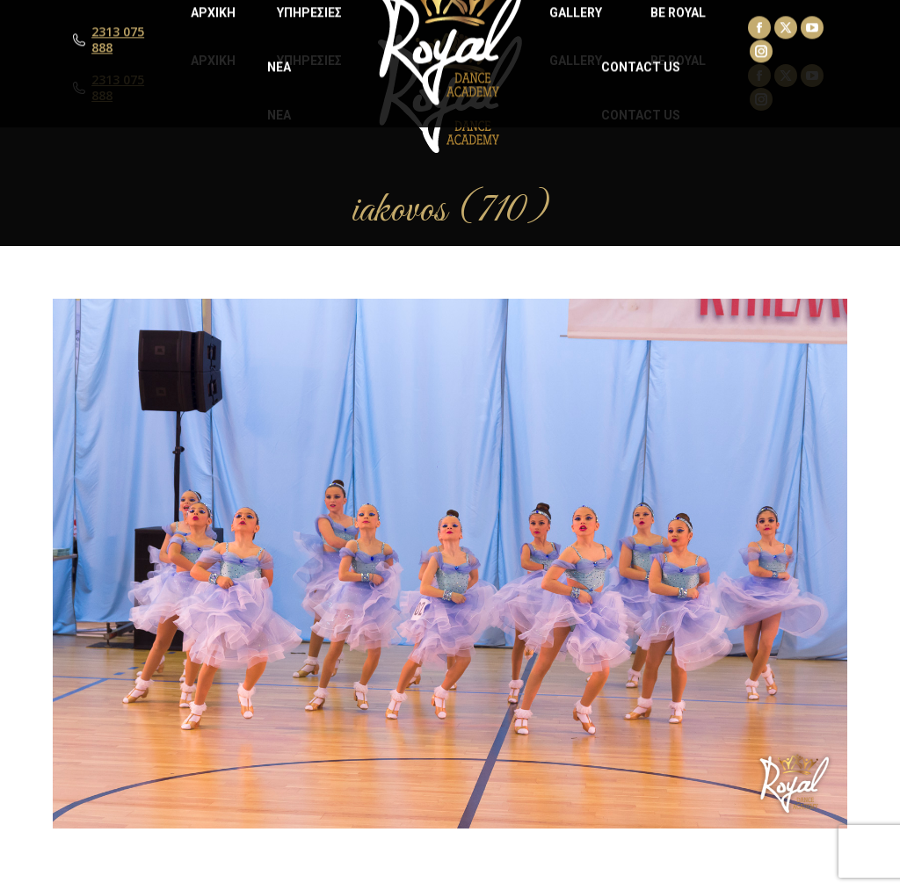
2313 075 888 (117, 88)
